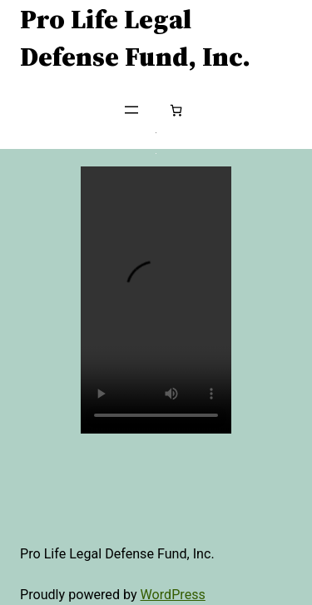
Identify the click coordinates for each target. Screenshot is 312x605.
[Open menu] (131, 110)
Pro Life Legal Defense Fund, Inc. (135, 37)
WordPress (173, 595)
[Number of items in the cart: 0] (176, 110)
